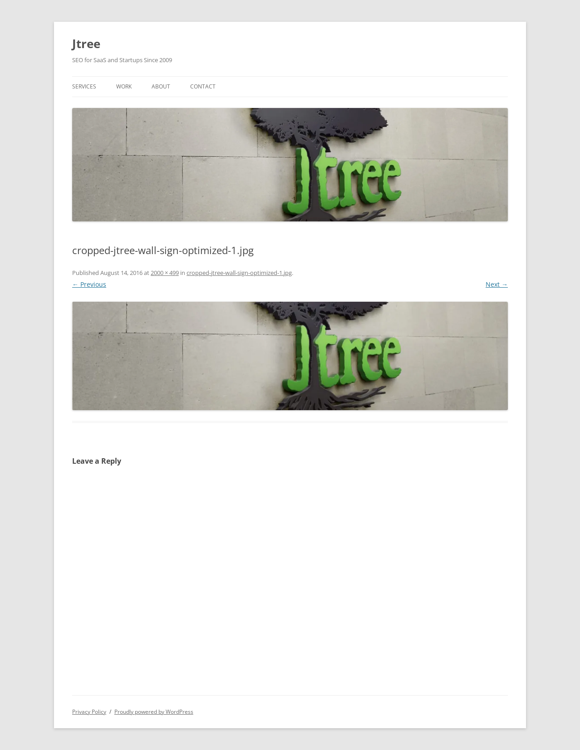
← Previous (89, 284)
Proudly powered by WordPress (153, 712)
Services (84, 86)
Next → (497, 284)
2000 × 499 (165, 273)
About (161, 86)
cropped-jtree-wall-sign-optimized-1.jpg (239, 273)
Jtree (86, 43)
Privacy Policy (89, 712)
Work (124, 86)
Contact (203, 86)
